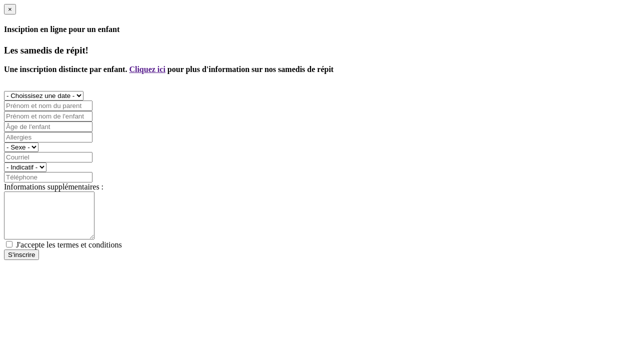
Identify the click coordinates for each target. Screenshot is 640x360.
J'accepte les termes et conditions (69, 254)
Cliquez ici (147, 69)
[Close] (10, 9)
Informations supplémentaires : (54, 186)
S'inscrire (21, 264)
